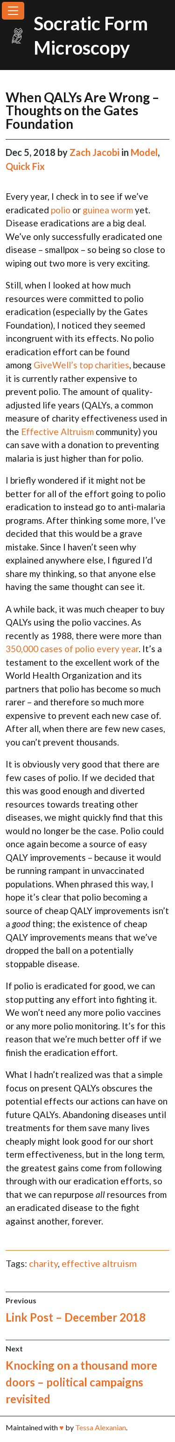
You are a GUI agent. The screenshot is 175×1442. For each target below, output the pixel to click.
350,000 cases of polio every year (72, 648)
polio (60, 209)
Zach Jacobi (95, 152)
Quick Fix (25, 166)
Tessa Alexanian (100, 1427)
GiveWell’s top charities (81, 364)
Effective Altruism (57, 431)
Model (144, 152)
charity (43, 1263)
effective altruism (99, 1263)
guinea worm (108, 209)
